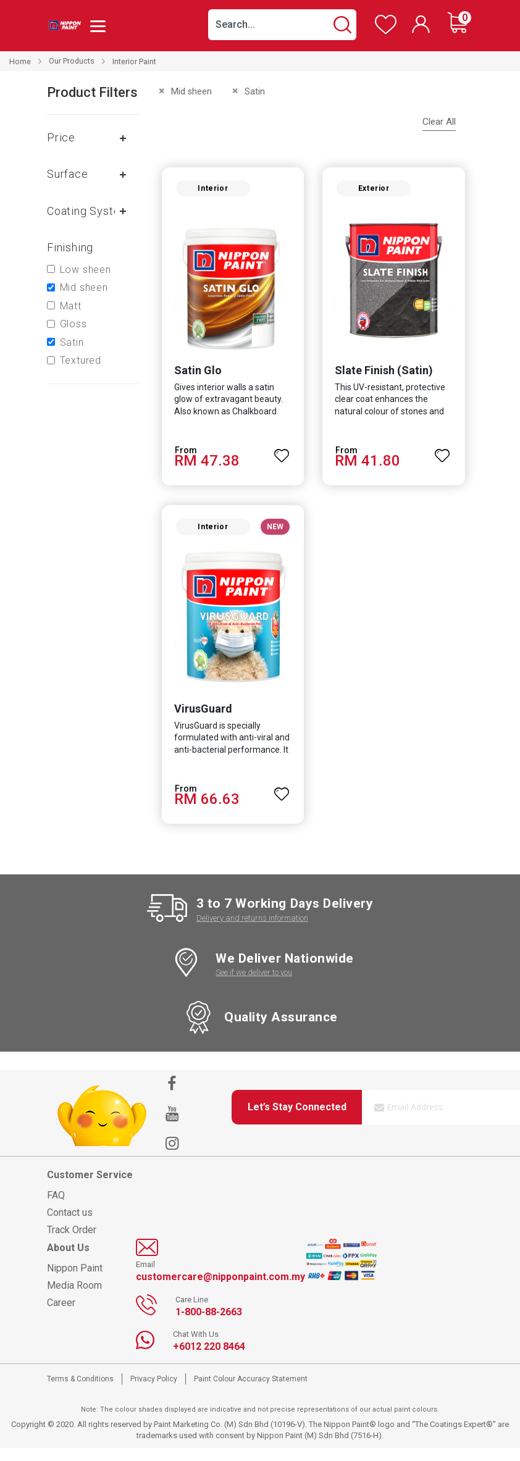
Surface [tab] (67, 173)
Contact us (70, 1225)
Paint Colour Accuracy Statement (251, 1392)
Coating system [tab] (88, 210)
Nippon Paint (75, 1281)
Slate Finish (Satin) (384, 376)
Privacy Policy (153, 1392)
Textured (80, 360)
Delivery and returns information (252, 931)
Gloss (73, 324)
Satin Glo (193, 376)
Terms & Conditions (80, 1392)
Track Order (71, 1243)
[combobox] (282, 24)
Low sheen (85, 269)
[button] (281, 456)
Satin (72, 342)
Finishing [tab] (70, 247)
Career (61, 1315)
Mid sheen (84, 287)
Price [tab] (61, 137)
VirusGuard (198, 721)
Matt (71, 306)
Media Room (74, 1298)
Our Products (71, 61)
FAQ (56, 1208)
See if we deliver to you (254, 985)
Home (20, 61)
